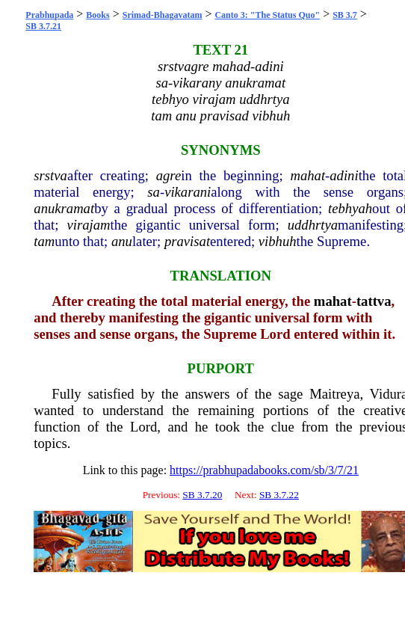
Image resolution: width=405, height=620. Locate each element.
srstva (50, 175)
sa (153, 192)
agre (169, 175)
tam (44, 241)
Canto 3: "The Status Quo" (267, 15)
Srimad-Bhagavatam (162, 15)
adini (344, 175)
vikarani (187, 192)
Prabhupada (49, 15)
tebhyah (350, 208)
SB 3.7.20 (202, 494)
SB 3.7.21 (43, 26)
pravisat (187, 241)
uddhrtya (313, 225)
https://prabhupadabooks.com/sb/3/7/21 (264, 470)
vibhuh (278, 241)
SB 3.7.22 (279, 494)
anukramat (64, 208)
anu (121, 241)
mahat (307, 175)
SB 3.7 (345, 15)
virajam (89, 225)
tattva (374, 301)
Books (97, 15)
